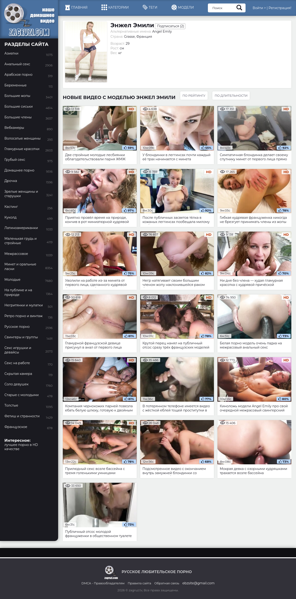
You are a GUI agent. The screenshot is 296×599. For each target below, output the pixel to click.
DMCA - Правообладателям (102, 583)
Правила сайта (139, 583)
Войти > (259, 8)
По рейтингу (194, 95)
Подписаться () (170, 26)
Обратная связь (166, 583)
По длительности (231, 95)
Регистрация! (280, 8)
